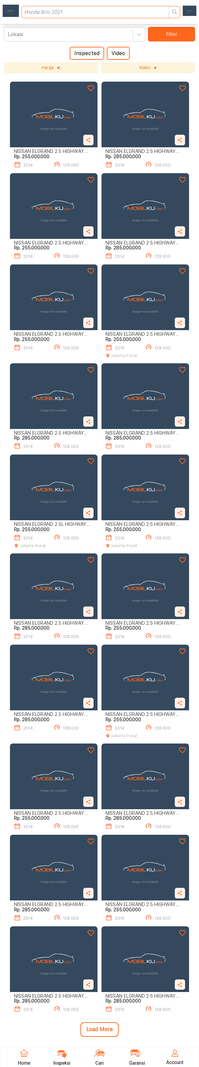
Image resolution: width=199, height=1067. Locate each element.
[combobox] (8, 34)
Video (118, 53)
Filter (171, 34)
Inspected (87, 53)
